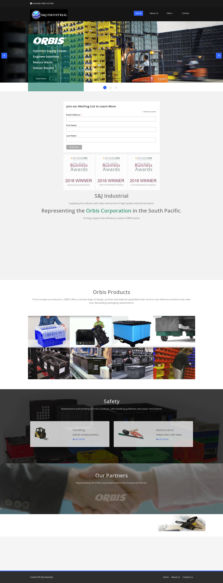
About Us (154, 13)
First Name (71, 125)
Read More (41, 78)
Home (138, 13)
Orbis (170, 13)
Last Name (71, 136)
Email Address (74, 115)
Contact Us (188, 577)
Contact (185, 13)
